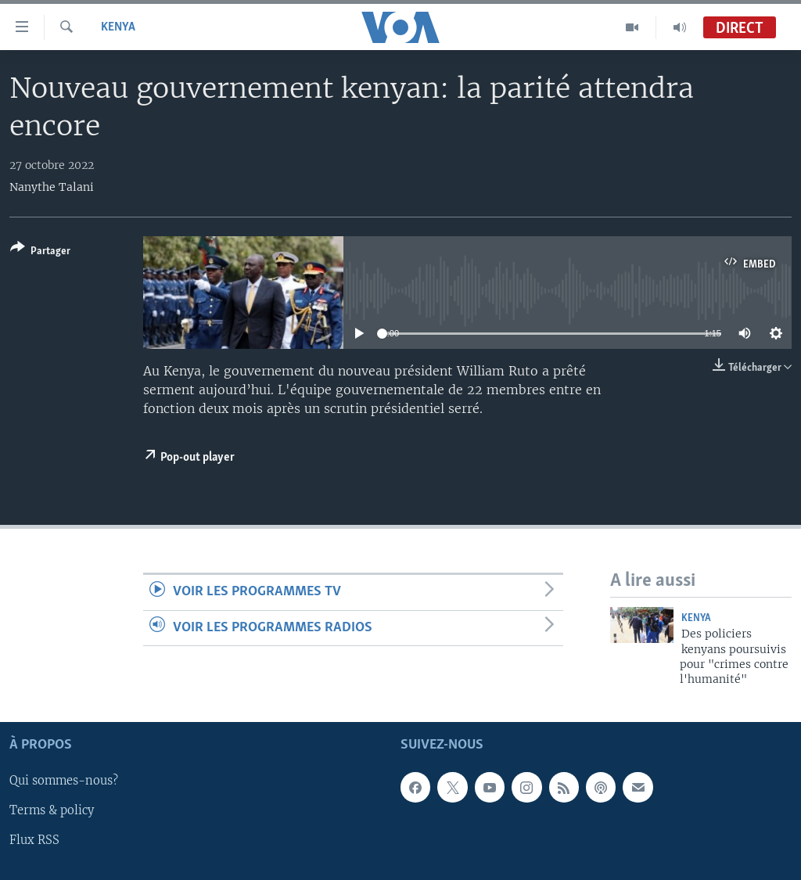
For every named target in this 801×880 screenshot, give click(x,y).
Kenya (118, 27)
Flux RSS (34, 840)
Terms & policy (51, 810)
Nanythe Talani (51, 187)
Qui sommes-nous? (63, 781)
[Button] (40, 252)
